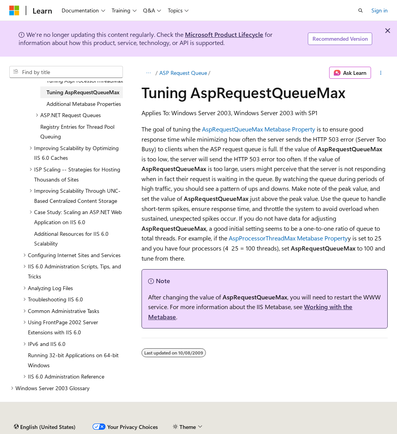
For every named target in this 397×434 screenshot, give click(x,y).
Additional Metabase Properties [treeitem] (84, 103)
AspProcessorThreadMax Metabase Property (288, 238)
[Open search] (360, 10)
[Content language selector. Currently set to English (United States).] (44, 427)
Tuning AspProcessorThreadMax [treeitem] (85, 80)
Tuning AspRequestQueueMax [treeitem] (83, 92)
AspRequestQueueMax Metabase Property (258, 129)
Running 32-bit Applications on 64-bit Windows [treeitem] (73, 360)
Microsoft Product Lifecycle (224, 34)
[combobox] (66, 72)
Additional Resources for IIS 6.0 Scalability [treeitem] (71, 238)
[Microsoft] (14, 10)
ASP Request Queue (183, 72)
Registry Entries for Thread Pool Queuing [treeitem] (77, 131)
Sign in (379, 10)
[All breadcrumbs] (148, 73)
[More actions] (381, 73)
